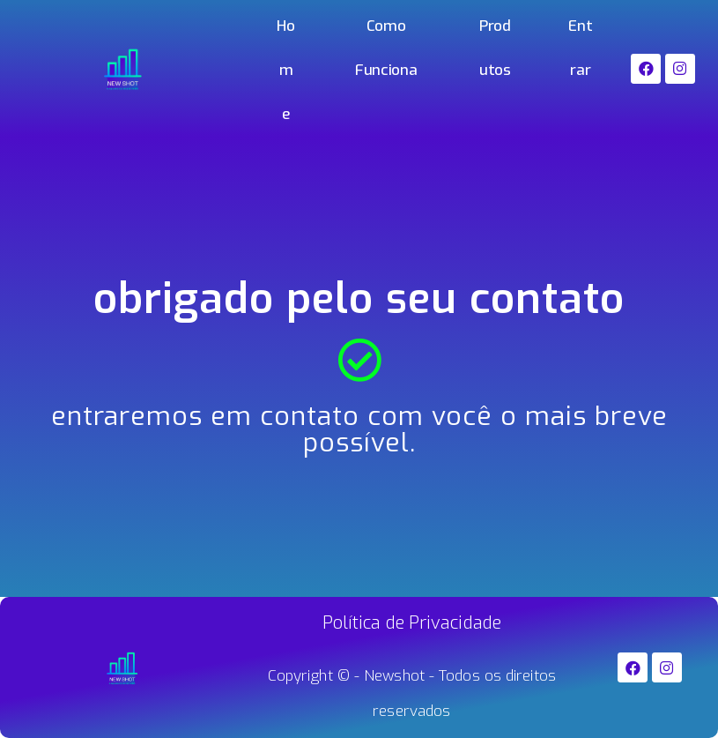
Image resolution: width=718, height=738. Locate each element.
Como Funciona (386, 48)
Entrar (580, 48)
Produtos (495, 48)
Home (285, 70)
